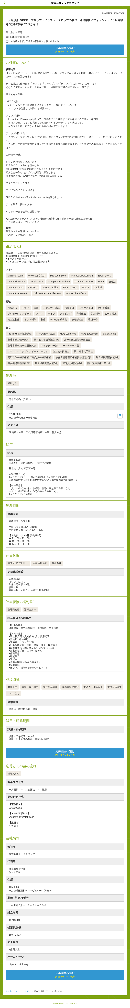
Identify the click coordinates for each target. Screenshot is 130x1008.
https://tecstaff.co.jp (19, 964)
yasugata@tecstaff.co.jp (21, 817)
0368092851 (15, 807)
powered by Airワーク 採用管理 (65, 1003)
